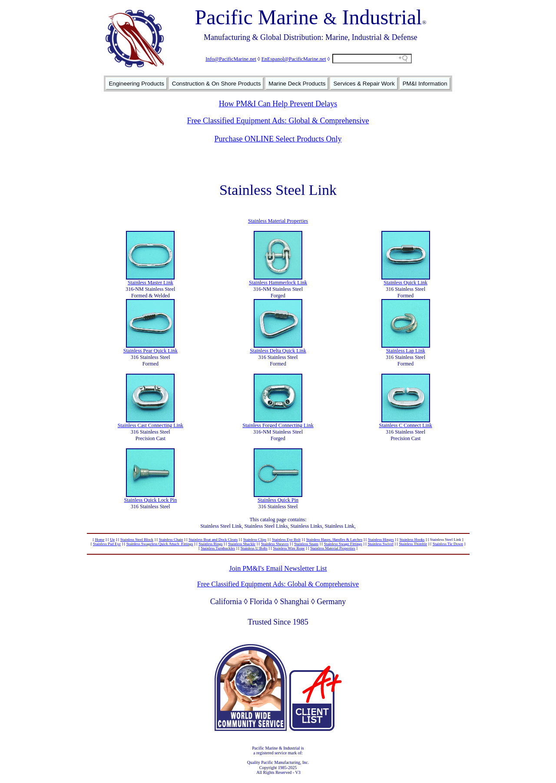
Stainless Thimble (413, 544)
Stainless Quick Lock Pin (150, 500)
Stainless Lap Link (405, 351)
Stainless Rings (210, 544)
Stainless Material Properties (278, 221)
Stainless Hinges (381, 539)
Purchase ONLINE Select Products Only (278, 139)
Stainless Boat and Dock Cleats (213, 539)
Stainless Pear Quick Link (150, 351)
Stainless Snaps (306, 544)
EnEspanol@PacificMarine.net (293, 59)
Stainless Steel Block (136, 539)
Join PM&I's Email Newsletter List (278, 568)
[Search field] (372, 58)
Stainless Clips (254, 539)
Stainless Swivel (381, 544)
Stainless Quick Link (405, 283)
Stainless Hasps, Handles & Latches (334, 539)
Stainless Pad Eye (107, 544)
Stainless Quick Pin (278, 500)
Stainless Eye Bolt (286, 539)
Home (99, 539)
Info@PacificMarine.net (230, 59)
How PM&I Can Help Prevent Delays (278, 103)
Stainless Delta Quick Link (278, 351)
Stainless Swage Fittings (343, 544)
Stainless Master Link (150, 283)
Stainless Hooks (412, 539)
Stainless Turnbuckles (218, 548)
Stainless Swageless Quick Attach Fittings (159, 544)
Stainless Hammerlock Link (278, 283)
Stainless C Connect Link (405, 425)
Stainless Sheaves (275, 544)
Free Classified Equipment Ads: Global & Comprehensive (278, 120)
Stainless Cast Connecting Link (150, 425)
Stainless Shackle (241, 544)
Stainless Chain (171, 539)
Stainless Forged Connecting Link (277, 425)
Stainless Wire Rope (289, 548)
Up (112, 539)
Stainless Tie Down (448, 544)
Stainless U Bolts (254, 548)
